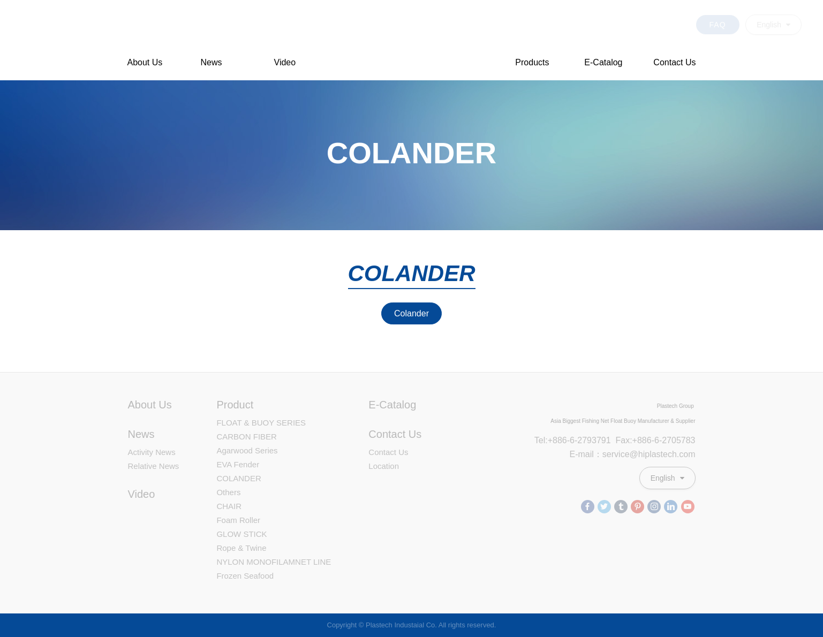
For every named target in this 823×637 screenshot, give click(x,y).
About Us (145, 62)
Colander (411, 313)
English (773, 20)
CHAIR (228, 506)
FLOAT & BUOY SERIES (261, 422)
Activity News (152, 452)
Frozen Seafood (245, 575)
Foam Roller (238, 520)
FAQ (717, 20)
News (211, 62)
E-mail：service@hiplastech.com (633, 454)
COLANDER (238, 478)
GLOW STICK (241, 534)
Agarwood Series (246, 450)
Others (228, 492)
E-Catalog (603, 62)
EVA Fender (237, 464)
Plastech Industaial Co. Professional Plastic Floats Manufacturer (412, 41)
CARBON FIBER (246, 436)
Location (383, 466)
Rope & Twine (241, 547)
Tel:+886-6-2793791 (572, 440)
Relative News (153, 466)
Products (532, 62)
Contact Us (674, 62)
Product (234, 405)
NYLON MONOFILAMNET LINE (273, 561)
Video (285, 62)
